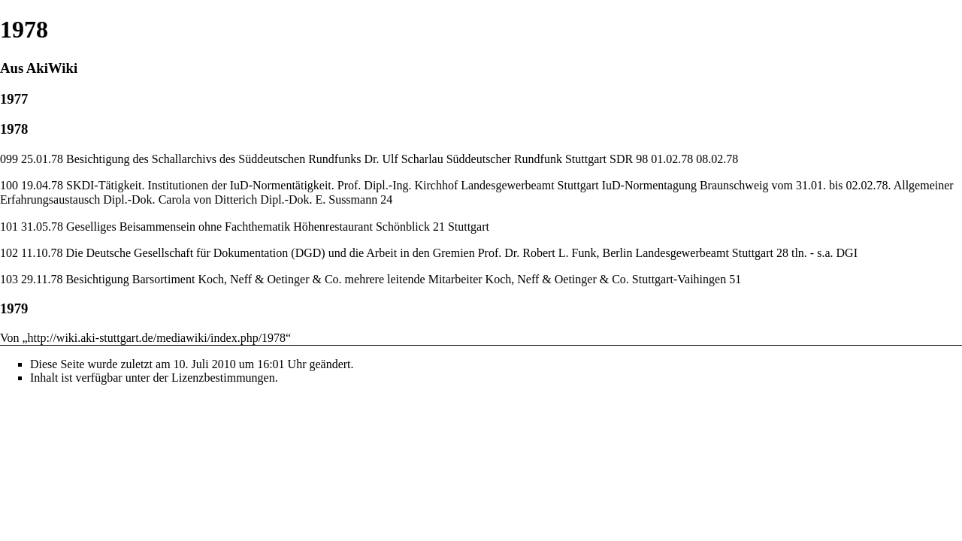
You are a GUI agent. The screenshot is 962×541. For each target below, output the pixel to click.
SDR (621, 159)
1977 (14, 99)
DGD (308, 252)
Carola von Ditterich (208, 199)
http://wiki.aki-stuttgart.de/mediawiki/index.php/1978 (157, 337)
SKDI (80, 185)
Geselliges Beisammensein (130, 226)
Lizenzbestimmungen (223, 377)
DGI (847, 252)
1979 (14, 308)
